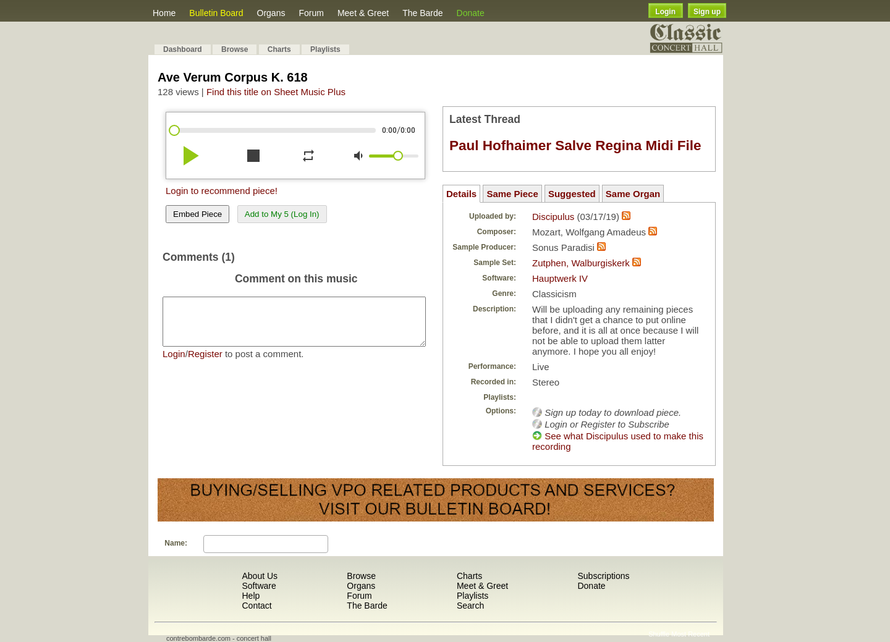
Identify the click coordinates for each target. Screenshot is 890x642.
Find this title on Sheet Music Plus (275, 92)
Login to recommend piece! (222, 190)
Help (251, 596)
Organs (271, 13)
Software (259, 586)
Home (164, 13)
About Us (260, 576)
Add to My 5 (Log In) (282, 214)
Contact (256, 605)
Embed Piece (197, 214)
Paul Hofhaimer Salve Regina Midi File (575, 145)
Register (205, 363)
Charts (279, 49)
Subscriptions (603, 576)
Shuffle (658, 634)
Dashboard (182, 49)
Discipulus (553, 216)
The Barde (422, 13)
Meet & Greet (363, 13)
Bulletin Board (216, 13)
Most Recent (690, 634)
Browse (234, 49)
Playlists (325, 49)
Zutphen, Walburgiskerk (581, 263)
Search (470, 605)
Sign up (707, 11)
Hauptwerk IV (560, 278)
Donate (471, 13)
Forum (311, 13)
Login (665, 11)
